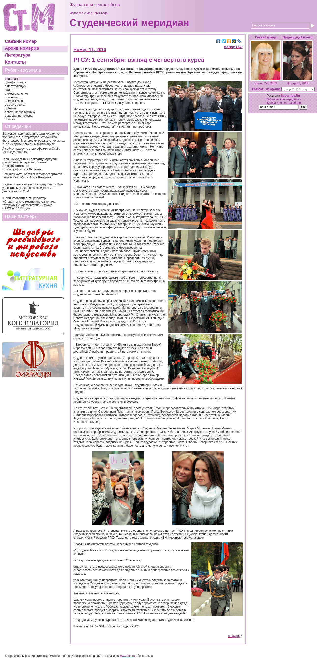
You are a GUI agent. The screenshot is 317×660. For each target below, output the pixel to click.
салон (9, 90)
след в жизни (14, 101)
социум (10, 119)
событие (10, 108)
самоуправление (16, 93)
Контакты (15, 62)
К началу (234, 636)
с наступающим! (16, 86)
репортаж (11, 78)
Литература (17, 55)
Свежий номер (21, 41)
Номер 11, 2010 (89, 49)
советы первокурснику (20, 112)
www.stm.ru (127, 656)
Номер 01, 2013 (297, 83)
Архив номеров (22, 48)
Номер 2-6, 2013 (265, 83)
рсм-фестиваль (15, 82)
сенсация (11, 97)
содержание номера (19, 115)
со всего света (15, 104)
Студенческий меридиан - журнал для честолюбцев (283, 101)
